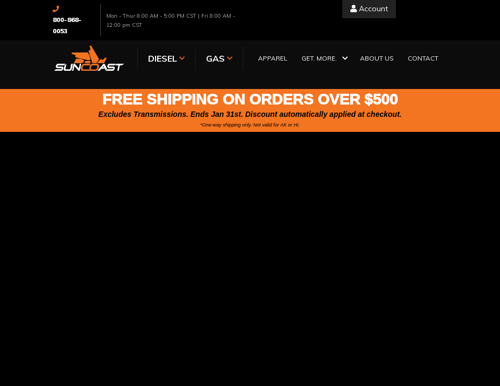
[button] (324, 59)
